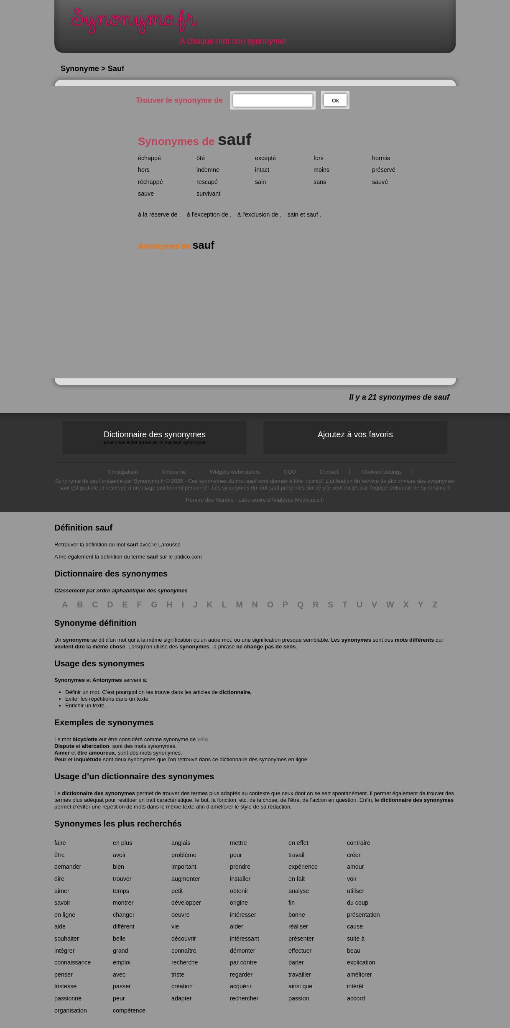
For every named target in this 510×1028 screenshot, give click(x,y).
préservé (383, 169)
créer (354, 855)
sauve (146, 193)
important (183, 866)
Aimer (62, 753)
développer (186, 902)
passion (298, 998)
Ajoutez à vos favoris (355, 434)
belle (119, 938)
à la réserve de (158, 214)
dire (59, 878)
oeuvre (180, 914)
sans (320, 182)
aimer (61, 891)
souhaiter (66, 938)
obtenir (239, 891)
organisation (70, 1010)
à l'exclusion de (257, 214)
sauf (132, 544)
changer (124, 914)
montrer (123, 902)
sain (260, 182)
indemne (207, 169)
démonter (242, 950)
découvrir (183, 938)
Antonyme (174, 472)
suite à (356, 938)
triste (177, 974)
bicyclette (84, 739)
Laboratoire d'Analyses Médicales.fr (281, 500)
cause (355, 926)
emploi (121, 962)
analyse (298, 891)
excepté (265, 158)
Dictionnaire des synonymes (155, 437)
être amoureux (96, 753)
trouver (122, 878)
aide (60, 926)
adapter (181, 998)
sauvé (380, 182)
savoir (62, 902)
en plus (122, 842)
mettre (238, 842)
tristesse (65, 986)
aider (236, 926)
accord (356, 998)
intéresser (243, 914)
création (182, 986)
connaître (183, 950)
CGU (290, 472)
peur (119, 998)
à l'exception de (207, 214)
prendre (240, 866)
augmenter (185, 878)
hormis (381, 158)
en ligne (64, 914)
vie (175, 926)
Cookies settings (382, 472)
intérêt (355, 986)
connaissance (72, 962)
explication (361, 962)
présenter (301, 938)
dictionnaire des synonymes (98, 793)
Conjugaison (123, 472)
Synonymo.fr (139, 23)
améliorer (359, 974)
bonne (296, 914)
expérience (303, 866)
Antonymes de (176, 246)
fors (319, 158)
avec (119, 974)
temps (121, 891)
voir (352, 878)
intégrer (64, 950)
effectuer (299, 950)
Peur (60, 759)
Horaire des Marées (209, 500)
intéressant (244, 938)
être (59, 855)
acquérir (241, 986)
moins (321, 169)
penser (63, 974)
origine (239, 902)
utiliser (355, 891)
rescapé (207, 182)
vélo (202, 739)
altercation (96, 746)
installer (240, 878)
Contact (329, 472)
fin (291, 902)
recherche (184, 962)
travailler (299, 974)
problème (183, 855)
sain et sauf (303, 214)
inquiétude (88, 759)
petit (177, 891)
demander (67, 866)
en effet (298, 842)
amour (355, 866)
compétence (129, 1010)
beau (353, 950)
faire (60, 842)
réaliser (298, 926)
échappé (149, 158)
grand (120, 950)
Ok (335, 100)
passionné (68, 998)
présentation (363, 914)
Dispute (64, 746)
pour (236, 855)
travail (296, 855)
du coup (357, 902)
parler (296, 962)
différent (123, 926)
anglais (180, 842)
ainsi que (300, 986)
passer (122, 986)
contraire (358, 842)
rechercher (244, 998)
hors (144, 169)
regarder (241, 974)
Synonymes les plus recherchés (118, 823)
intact (262, 169)
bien (118, 866)
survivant (208, 193)
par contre (243, 962)
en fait (296, 878)
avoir (119, 855)
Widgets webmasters (235, 472)
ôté (200, 158)
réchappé (150, 182)
